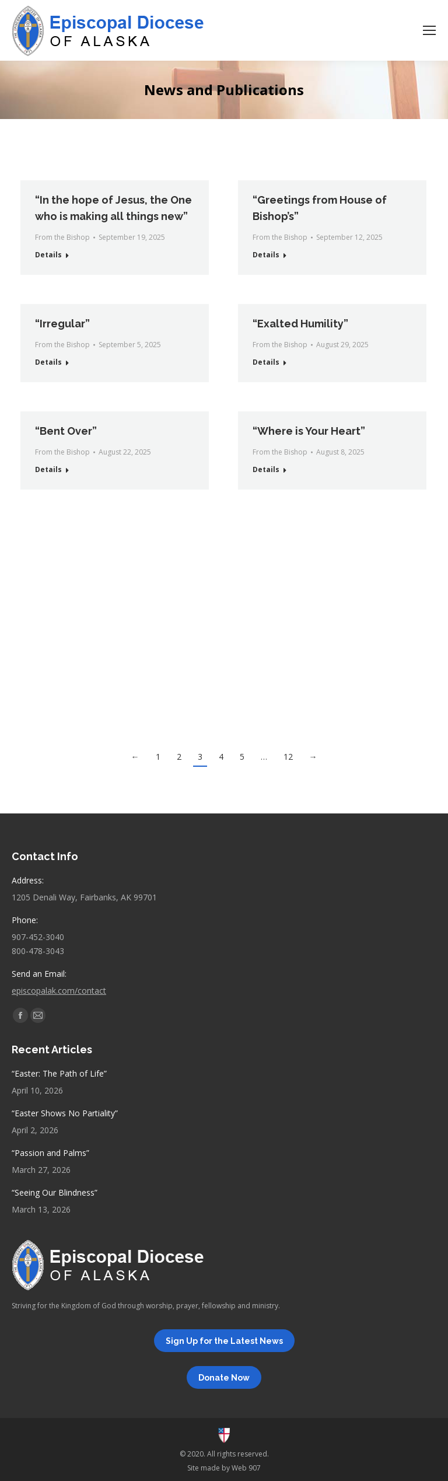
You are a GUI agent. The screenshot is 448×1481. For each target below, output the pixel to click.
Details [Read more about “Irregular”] (48, 362)
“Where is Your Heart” (309, 431)
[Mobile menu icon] (429, 30)
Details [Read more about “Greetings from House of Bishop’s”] (266, 255)
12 (288, 756)
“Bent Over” (66, 431)
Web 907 (246, 1468)
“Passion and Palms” (50, 1152)
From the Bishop (62, 237)
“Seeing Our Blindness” (54, 1192)
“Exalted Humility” (300, 323)
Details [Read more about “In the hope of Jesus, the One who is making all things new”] (48, 255)
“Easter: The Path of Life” (59, 1073)
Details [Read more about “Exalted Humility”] (266, 362)
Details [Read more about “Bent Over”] (48, 469)
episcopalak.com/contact (59, 990)
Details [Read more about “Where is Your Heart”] (266, 469)
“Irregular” (62, 323)
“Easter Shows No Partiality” (65, 1113)
